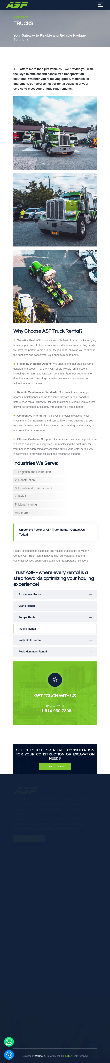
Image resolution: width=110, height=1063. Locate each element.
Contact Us (55, 766)
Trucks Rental (55, 628)
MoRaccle (40, 1056)
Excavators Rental (55, 594)
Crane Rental (55, 605)
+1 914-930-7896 (55, 710)
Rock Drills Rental (55, 640)
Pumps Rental (55, 617)
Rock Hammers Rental (55, 651)
